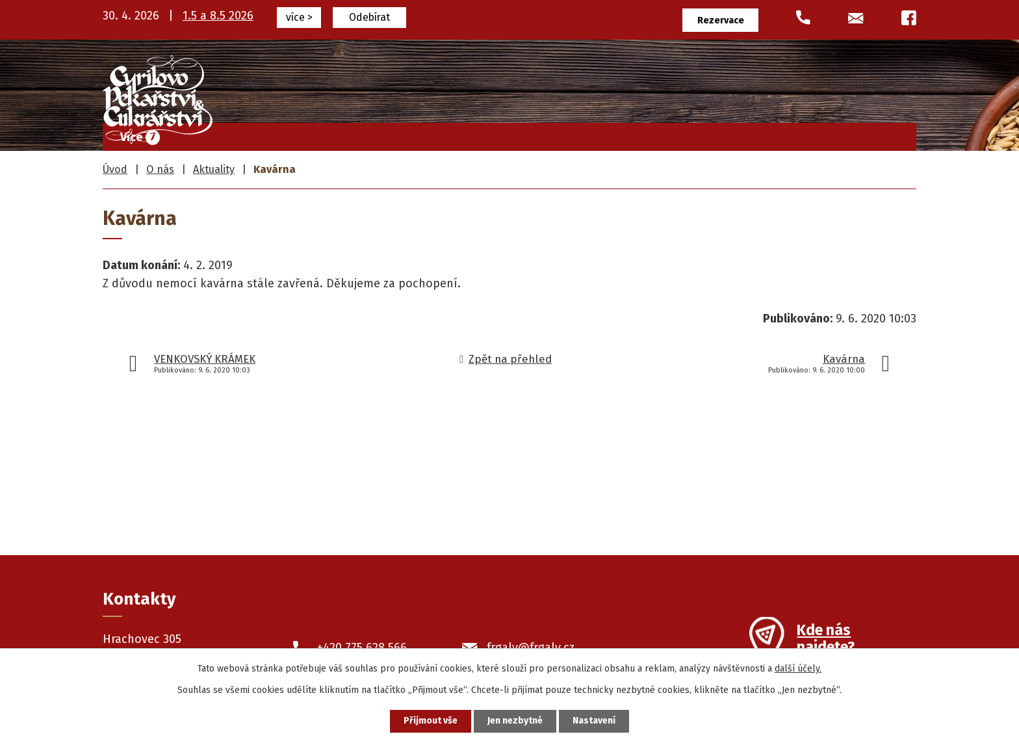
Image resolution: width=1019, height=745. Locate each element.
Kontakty (876, 134)
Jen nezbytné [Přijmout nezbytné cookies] (515, 721)
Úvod (355, 134)
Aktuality (214, 169)
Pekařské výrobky (637, 134)
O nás (806, 134)
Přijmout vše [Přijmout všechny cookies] (431, 721)
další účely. (798, 668)
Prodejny (738, 134)
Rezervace (720, 20)
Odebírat (369, 17)
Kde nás (826, 640)
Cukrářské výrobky (510, 134)
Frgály (415, 134)
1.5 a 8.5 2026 (218, 15)
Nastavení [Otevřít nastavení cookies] (594, 721)
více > (299, 17)
